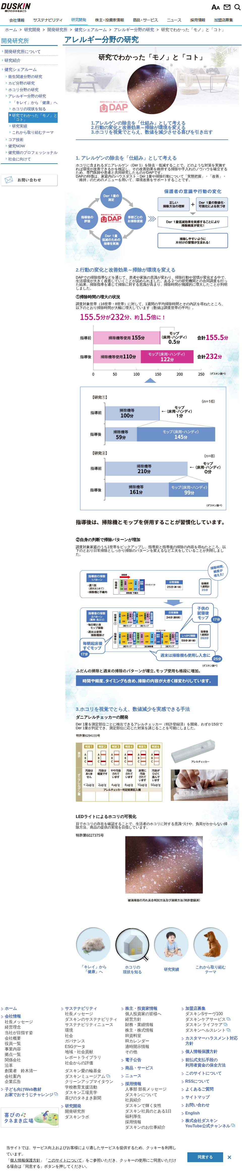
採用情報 (197, 21)
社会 (69, 1036)
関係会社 (13, 1060)
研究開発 (78, 21)
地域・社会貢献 (79, 1052)
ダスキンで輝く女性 (143, 1105)
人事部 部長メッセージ (145, 1089)
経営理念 (13, 1027)
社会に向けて (19, 159)
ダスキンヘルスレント (205, 1030)
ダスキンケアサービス (205, 1019)
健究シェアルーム (21, 69)
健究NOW (16, 146)
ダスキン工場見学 (81, 1092)
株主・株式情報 (139, 1030)
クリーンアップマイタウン (89, 1081)
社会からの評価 (79, 1063)
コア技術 (15, 139)
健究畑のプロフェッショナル (32, 152)
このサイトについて (203, 1073)
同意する (205, 1157)
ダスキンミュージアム (85, 1076)
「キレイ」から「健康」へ (34, 102)
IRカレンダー (137, 1041)
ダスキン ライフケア (204, 1024)
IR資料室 (133, 1036)
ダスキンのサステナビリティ (91, 1019)
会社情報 (16, 21)
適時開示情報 (137, 1046)
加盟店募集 (223, 21)
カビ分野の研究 (21, 83)
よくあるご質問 (199, 1089)
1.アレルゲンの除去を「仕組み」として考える (138, 123)
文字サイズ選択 (215, 7)
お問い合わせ (227, 7)
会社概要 (13, 1038)
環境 (69, 1030)
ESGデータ (75, 1046)
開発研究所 (15, 41)
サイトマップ (197, 1097)
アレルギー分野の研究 (27, 96)
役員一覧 (13, 1043)
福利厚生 (133, 1116)
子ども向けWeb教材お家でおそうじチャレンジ (29, 1092)
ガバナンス (75, 1041)
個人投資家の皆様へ (143, 1014)
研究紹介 (13, 60)
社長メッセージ (19, 1022)
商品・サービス (145, 21)
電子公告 (133, 1060)
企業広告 (13, 1081)
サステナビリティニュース (89, 1024)
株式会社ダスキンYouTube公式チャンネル (207, 1123)
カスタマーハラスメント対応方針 (211, 1041)
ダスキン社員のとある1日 (148, 1111)
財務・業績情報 (139, 1024)
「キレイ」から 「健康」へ (93, 950)
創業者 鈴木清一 (21, 1071)
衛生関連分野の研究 (25, 76)
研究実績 (19, 126)
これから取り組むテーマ (33, 132)
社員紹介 (133, 1100)
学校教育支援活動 (81, 1087)
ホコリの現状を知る (29, 109)
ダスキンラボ (77, 1117)
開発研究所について (23, 51)
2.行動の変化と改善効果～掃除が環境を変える (138, 127)
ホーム (11, 1008)
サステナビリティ (47, 21)
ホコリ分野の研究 (23, 89)
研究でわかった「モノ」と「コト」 (34, 117)
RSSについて (197, 1081)
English (192, 1113)
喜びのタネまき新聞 (83, 1098)
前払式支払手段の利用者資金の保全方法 (205, 1062)
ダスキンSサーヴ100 (204, 1014)
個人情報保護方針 (201, 1051)
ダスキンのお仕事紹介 (145, 1127)
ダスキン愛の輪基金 (83, 1071)
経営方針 (133, 1019)
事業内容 (13, 1049)
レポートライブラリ (83, 1057)
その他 (131, 1052)
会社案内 (13, 1076)
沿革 (9, 1065)
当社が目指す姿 (19, 1033)
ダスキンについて (141, 1095)
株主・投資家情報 (109, 21)
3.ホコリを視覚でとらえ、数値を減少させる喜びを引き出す (152, 132)
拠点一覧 (13, 1054)
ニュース (174, 21)
